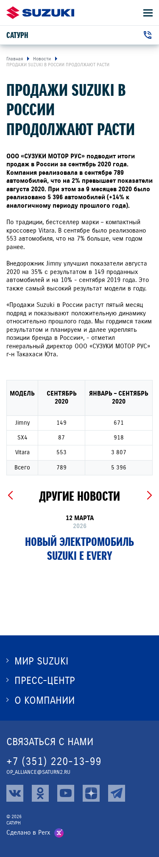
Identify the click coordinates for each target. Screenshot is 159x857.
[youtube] (65, 793)
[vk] (14, 793)
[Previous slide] (10, 495)
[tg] (116, 793)
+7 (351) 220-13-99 (53, 761)
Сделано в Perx (28, 832)
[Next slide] (149, 495)
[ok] (40, 793)
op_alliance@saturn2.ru (38, 772)
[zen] (91, 793)
